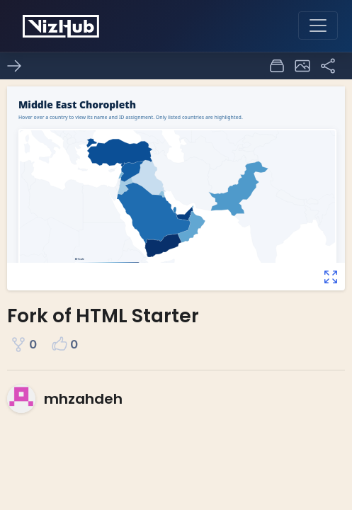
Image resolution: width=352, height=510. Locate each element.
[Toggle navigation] (318, 25)
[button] (302, 65)
